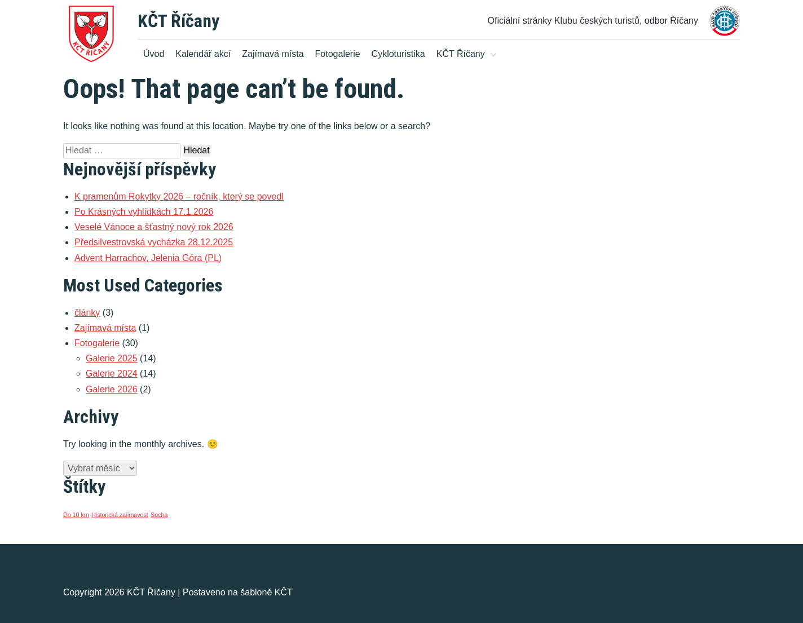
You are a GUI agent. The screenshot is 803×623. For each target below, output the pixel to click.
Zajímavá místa (272, 54)
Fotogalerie (337, 54)
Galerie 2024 (112, 373)
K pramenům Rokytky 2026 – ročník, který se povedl (179, 196)
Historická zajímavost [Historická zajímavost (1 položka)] (119, 514)
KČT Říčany (178, 21)
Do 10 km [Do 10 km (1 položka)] (76, 514)
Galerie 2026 (112, 389)
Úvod (153, 54)
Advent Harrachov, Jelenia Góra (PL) (148, 258)
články (87, 312)
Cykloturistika (398, 54)
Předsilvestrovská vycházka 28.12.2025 (153, 242)
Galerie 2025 (112, 358)
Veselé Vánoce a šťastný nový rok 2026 (153, 227)
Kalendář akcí (203, 54)
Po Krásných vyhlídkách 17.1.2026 (143, 211)
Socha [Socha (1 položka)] (159, 514)
